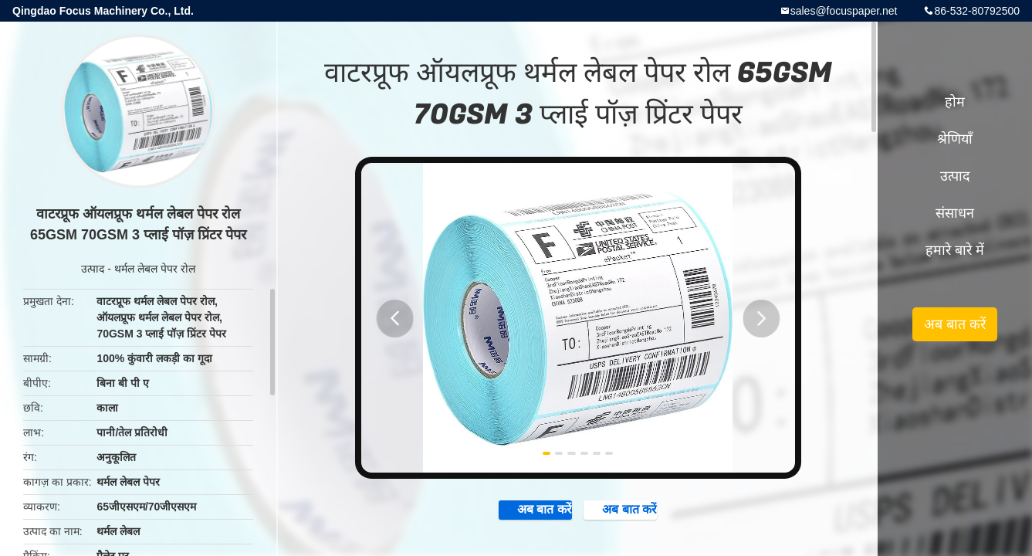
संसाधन (955, 213)
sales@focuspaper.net (844, 11)
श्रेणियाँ (955, 139)
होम (955, 102)
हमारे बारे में (954, 250)
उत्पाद (92, 269)
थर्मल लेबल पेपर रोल (154, 269)
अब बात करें (507, 516)
